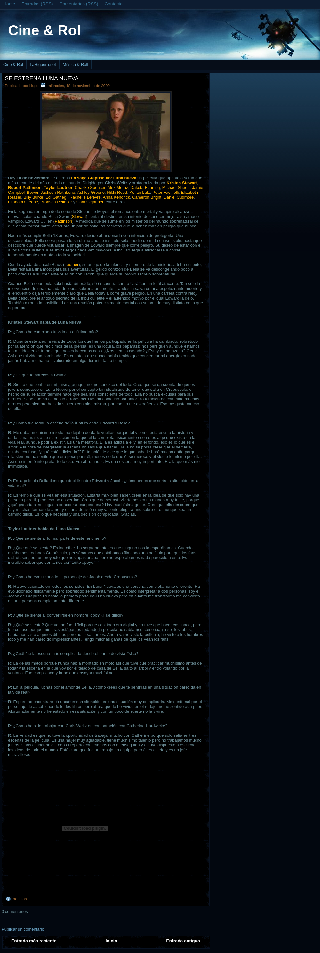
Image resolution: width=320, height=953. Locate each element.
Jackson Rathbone (58, 192)
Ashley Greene (91, 192)
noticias (20, 898)
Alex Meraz (117, 187)
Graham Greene (23, 202)
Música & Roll (75, 64)
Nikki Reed (117, 192)
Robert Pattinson (25, 187)
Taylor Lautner (58, 187)
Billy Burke (33, 197)
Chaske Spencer (90, 187)
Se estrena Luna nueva (42, 78)
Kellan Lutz (139, 192)
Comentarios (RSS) (78, 3)
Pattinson (63, 221)
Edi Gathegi (56, 197)
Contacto (114, 3)
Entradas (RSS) (37, 3)
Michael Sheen (176, 187)
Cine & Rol (44, 30)
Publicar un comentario (23, 929)
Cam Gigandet (89, 202)
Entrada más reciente (34, 940)
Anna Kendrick (116, 197)
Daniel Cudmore (179, 197)
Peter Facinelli (165, 192)
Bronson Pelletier (56, 202)
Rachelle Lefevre (85, 197)
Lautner (71, 264)
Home (9, 3)
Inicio (111, 940)
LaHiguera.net (43, 64)
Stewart (79, 216)
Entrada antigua (183, 940)
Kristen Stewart (182, 182)
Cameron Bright (146, 197)
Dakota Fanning (145, 187)
